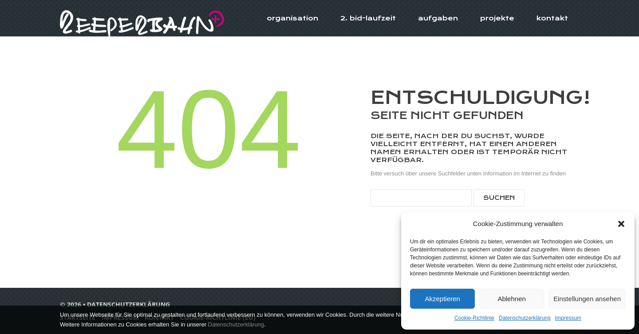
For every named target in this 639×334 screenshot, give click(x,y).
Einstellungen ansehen (587, 298)
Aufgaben (438, 18)
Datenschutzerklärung (525, 318)
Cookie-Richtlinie (474, 318)
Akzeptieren (442, 298)
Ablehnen (511, 298)
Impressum (568, 318)
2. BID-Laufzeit (368, 18)
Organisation (292, 18)
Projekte (497, 18)
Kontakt (552, 18)
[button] (621, 223)
